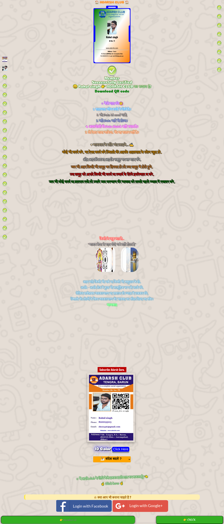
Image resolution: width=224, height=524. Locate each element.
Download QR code (112, 91)
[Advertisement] (112, 214)
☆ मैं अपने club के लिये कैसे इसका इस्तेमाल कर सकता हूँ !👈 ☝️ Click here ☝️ (112, 480)
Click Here (120, 449)
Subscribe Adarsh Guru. (112, 370)
